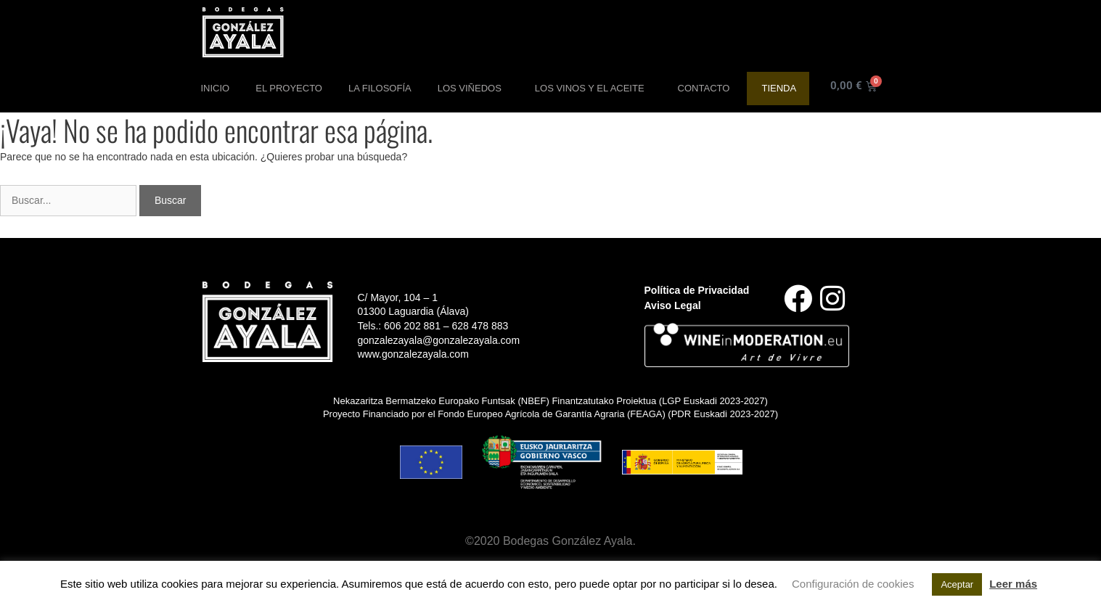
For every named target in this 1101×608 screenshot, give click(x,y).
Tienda (778, 88)
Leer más (1013, 584)
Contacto (704, 88)
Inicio (215, 88)
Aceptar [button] (957, 584)
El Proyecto (288, 88)
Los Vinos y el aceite (593, 88)
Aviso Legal (672, 305)
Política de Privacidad (697, 290)
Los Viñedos (473, 88)
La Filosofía (380, 88)
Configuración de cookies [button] (853, 584)
